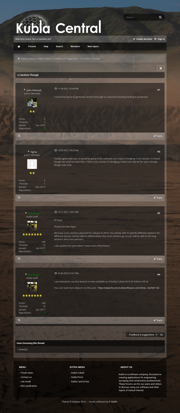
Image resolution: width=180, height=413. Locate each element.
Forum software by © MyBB (103, 401)
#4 (158, 274)
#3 (158, 213)
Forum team (25, 372)
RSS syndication (27, 386)
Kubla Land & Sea (79, 381)
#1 (158, 89)
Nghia (34, 151)
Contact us (25, 377)
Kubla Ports (76, 377)
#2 (158, 151)
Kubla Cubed (44, 58)
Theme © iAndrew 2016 (75, 401)
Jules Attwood (34, 90)
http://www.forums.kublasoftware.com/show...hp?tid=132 (128, 287)
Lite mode (24, 381)
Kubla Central (27, 58)
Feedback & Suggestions (66, 58)
